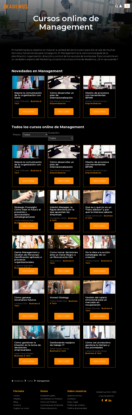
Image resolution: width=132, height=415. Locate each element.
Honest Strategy (59, 297)
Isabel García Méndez (23, 353)
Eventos (17, 405)
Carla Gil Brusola (21, 101)
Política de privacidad (77, 408)
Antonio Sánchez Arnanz (96, 101)
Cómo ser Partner (48, 402)
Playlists (17, 399)
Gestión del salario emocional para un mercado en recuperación (96, 301)
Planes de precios (48, 408)
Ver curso (28, 111)
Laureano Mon (20, 303)
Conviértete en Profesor (51, 399)
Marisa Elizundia (92, 308)
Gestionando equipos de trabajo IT (62, 343)
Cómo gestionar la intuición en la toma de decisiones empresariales (27, 346)
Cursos (16, 395)
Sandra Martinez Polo (23, 220)
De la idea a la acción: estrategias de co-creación (97, 254)
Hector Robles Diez (58, 301)
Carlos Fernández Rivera (96, 351)
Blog (15, 402)
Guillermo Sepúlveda (23, 265)
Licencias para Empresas (51, 405)
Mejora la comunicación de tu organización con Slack (28, 95)
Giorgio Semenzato (93, 216)
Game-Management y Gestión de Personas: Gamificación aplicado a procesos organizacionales (28, 257)
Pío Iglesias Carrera (58, 218)
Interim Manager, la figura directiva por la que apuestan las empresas (62, 211)
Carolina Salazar (92, 261)
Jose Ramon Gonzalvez (60, 101)
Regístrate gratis (47, 395)
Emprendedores (58, 103)
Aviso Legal (72, 402)
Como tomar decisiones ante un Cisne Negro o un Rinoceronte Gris (64, 254)
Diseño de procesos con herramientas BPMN (97, 95)
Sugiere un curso (21, 408)
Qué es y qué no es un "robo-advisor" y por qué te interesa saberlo (98, 209)
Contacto (71, 399)
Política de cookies (76, 405)
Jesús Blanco (55, 261)
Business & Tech (22, 356)
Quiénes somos (74, 395)
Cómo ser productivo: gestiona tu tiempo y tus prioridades (98, 345)
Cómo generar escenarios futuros (25, 298)
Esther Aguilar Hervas (59, 349)
